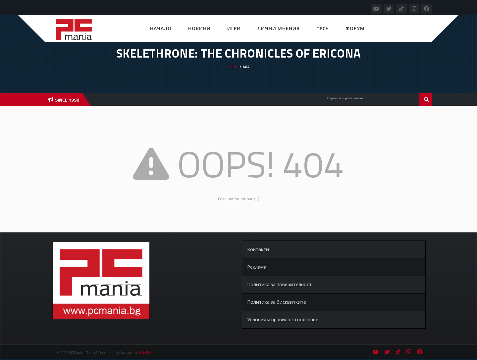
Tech (322, 28)
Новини (199, 28)
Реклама (256, 266)
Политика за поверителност (279, 284)
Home (233, 67)
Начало (161, 28)
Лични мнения (278, 28)
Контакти (258, 249)
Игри (234, 28)
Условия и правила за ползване (282, 319)
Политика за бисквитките (276, 301)
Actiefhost (146, 352)
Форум (355, 28)
